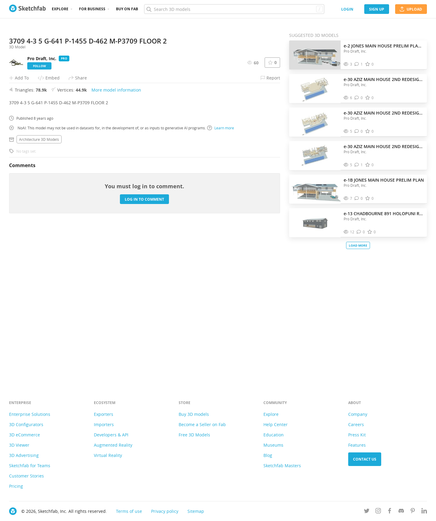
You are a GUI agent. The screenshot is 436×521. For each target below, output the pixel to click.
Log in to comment (144, 350)
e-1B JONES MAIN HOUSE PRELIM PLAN (384, 180)
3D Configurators (26, 424)
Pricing (16, 486)
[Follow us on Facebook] (389, 512)
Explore (60, 8)
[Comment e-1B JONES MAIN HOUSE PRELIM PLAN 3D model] (359, 198)
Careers (356, 424)
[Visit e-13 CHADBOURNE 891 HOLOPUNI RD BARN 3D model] (315, 222)
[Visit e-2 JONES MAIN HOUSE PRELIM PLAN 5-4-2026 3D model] (315, 55)
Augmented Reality (113, 445)
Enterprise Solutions (29, 414)
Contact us (364, 459)
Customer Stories (26, 476)
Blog (267, 455)
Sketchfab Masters (282, 465)
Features (357, 445)
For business (92, 8)
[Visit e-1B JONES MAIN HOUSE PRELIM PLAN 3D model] (315, 189)
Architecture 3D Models (39, 290)
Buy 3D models (194, 414)
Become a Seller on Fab (202, 424)
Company (357, 414)
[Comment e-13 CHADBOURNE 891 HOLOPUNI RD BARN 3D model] (361, 232)
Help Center (275, 424)
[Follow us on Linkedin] (424, 512)
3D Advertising (24, 455)
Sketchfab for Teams (29, 465)
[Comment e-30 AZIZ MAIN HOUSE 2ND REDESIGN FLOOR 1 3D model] (359, 164)
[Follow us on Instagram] (378, 512)
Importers (104, 424)
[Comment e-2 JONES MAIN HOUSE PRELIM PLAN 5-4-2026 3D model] (359, 64)
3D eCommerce (24, 435)
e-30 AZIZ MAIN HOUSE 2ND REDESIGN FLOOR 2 (384, 113)
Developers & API (111, 435)
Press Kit (357, 435)
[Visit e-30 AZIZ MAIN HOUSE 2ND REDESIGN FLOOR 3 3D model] (315, 88)
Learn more (220, 279)
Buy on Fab (127, 8)
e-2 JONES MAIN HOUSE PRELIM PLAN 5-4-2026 (384, 46)
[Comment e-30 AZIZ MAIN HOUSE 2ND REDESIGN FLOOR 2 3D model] (359, 131)
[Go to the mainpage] (27, 9)
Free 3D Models (194, 435)
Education (273, 435)
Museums (273, 445)
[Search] (234, 9)
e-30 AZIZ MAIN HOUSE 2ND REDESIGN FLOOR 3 (384, 79)
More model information (116, 241)
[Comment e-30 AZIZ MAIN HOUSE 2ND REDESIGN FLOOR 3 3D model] (359, 97)
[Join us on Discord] (401, 512)
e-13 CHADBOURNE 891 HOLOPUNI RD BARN (384, 213)
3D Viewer (19, 445)
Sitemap (195, 511)
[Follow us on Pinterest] (412, 512)
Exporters (103, 414)
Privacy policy (164, 511)
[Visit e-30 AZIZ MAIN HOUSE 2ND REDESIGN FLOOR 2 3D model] (315, 122)
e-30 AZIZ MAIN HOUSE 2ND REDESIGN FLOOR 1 (384, 146)
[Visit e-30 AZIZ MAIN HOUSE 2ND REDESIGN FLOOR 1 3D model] (315, 155)
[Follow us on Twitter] (366, 512)
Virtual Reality (108, 455)
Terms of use (129, 511)
